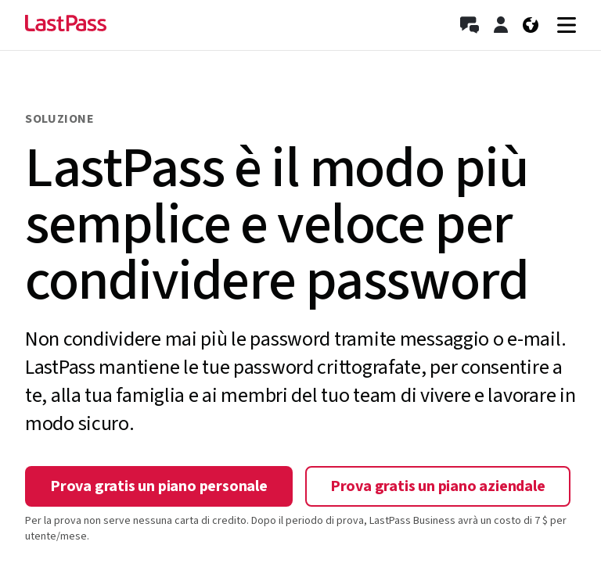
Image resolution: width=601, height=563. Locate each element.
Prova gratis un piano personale (159, 486)
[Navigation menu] (566, 25)
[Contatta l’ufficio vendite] (469, 25)
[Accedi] (500, 25)
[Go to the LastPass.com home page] (65, 25)
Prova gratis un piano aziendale (437, 486)
